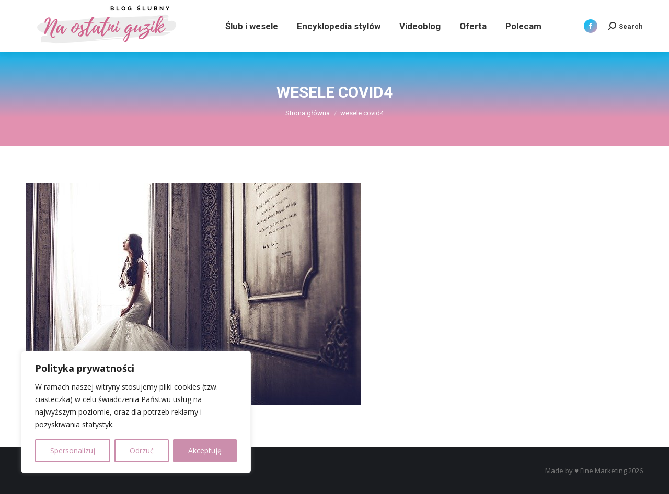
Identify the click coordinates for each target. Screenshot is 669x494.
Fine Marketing (603, 470)
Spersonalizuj (72, 450)
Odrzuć (142, 450)
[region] (136, 412)
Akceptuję (205, 450)
